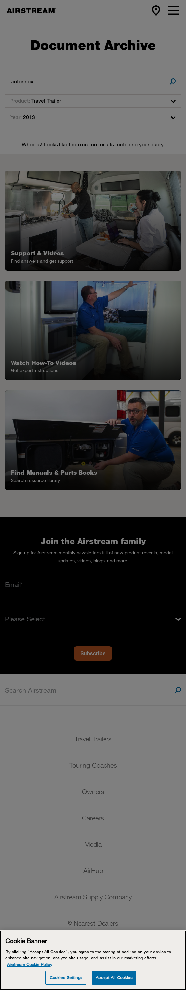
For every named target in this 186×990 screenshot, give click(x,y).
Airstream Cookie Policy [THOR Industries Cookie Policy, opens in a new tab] (29, 964)
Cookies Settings (66, 977)
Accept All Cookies (114, 977)
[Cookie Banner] (93, 960)
